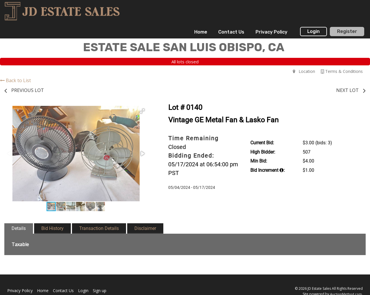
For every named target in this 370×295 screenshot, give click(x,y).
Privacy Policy (271, 32)
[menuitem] (201, 32)
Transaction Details (99, 228)
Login (313, 31)
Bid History (52, 228)
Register (347, 31)
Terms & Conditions (342, 71)
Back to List (15, 80)
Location (304, 71)
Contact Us (231, 32)
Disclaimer (145, 228)
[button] (142, 111)
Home (200, 32)
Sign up (99, 290)
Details (19, 228)
